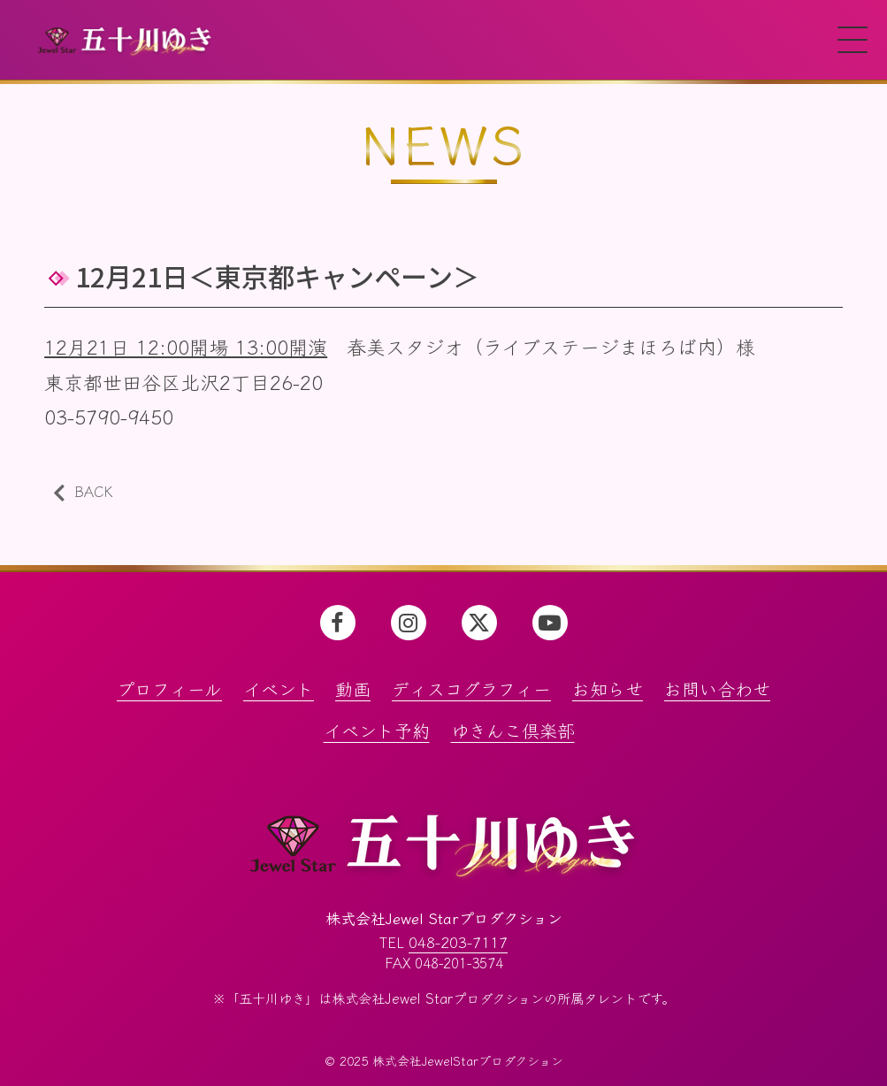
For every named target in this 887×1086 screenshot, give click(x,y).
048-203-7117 (458, 940)
